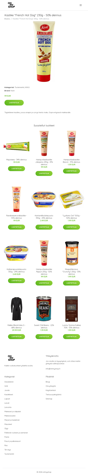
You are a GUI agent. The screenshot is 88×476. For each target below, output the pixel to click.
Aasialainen (9, 382)
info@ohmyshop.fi (53, 369)
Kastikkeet (8, 394)
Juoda (7, 390)
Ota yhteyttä (51, 386)
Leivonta (7, 407)
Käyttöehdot (51, 390)
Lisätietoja (14, 103)
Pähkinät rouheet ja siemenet (16, 433)
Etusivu (7, 19)
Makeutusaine (9, 416)
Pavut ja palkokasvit (12, 441)
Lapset (7, 399)
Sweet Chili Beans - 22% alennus (44, 326)
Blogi (48, 382)
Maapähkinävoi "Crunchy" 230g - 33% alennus (71, 271)
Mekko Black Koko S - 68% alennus (16, 326)
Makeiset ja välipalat (12, 411)
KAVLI (27, 87)
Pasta (6, 437)
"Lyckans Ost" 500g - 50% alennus (72, 216)
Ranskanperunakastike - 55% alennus (16, 216)
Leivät (6, 403)
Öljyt (6, 428)
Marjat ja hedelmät (11, 420)
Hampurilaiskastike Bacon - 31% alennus (71, 160)
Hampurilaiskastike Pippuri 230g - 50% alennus (44, 271)
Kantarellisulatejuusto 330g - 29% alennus (44, 216)
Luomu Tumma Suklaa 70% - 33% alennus (71, 326)
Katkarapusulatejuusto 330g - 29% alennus (16, 270)
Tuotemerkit (19, 87)
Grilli (6, 386)
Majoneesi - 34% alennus (16, 159)
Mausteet (8, 424)
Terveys (7, 450)
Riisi (6, 445)
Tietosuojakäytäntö (53, 394)
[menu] (81, 5)
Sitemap (49, 399)
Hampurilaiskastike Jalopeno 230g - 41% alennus (44, 162)
